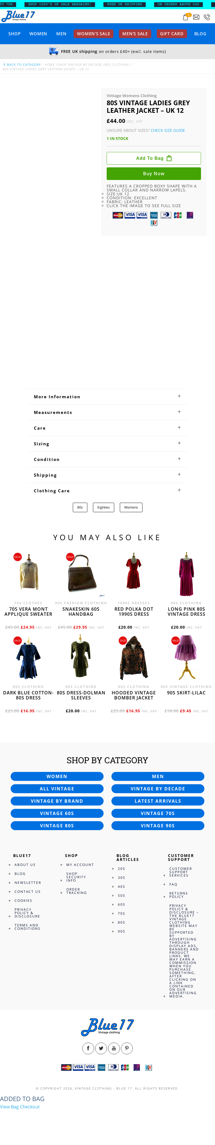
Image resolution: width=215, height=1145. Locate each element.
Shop (14, 33)
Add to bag (150, 158)
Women (38, 33)
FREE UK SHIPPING (128, 4)
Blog (200, 33)
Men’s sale (135, 33)
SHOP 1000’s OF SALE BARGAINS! (63, 4)
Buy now (154, 173)
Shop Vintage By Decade (80, 64)
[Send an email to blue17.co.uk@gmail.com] (196, 17)
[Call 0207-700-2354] (207, 17)
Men (61, 33)
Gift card (172, 33)
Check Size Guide (168, 130)
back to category (22, 64)
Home (50, 64)
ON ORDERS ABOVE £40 (182, 4)
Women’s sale (93, 33)
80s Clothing (117, 64)
